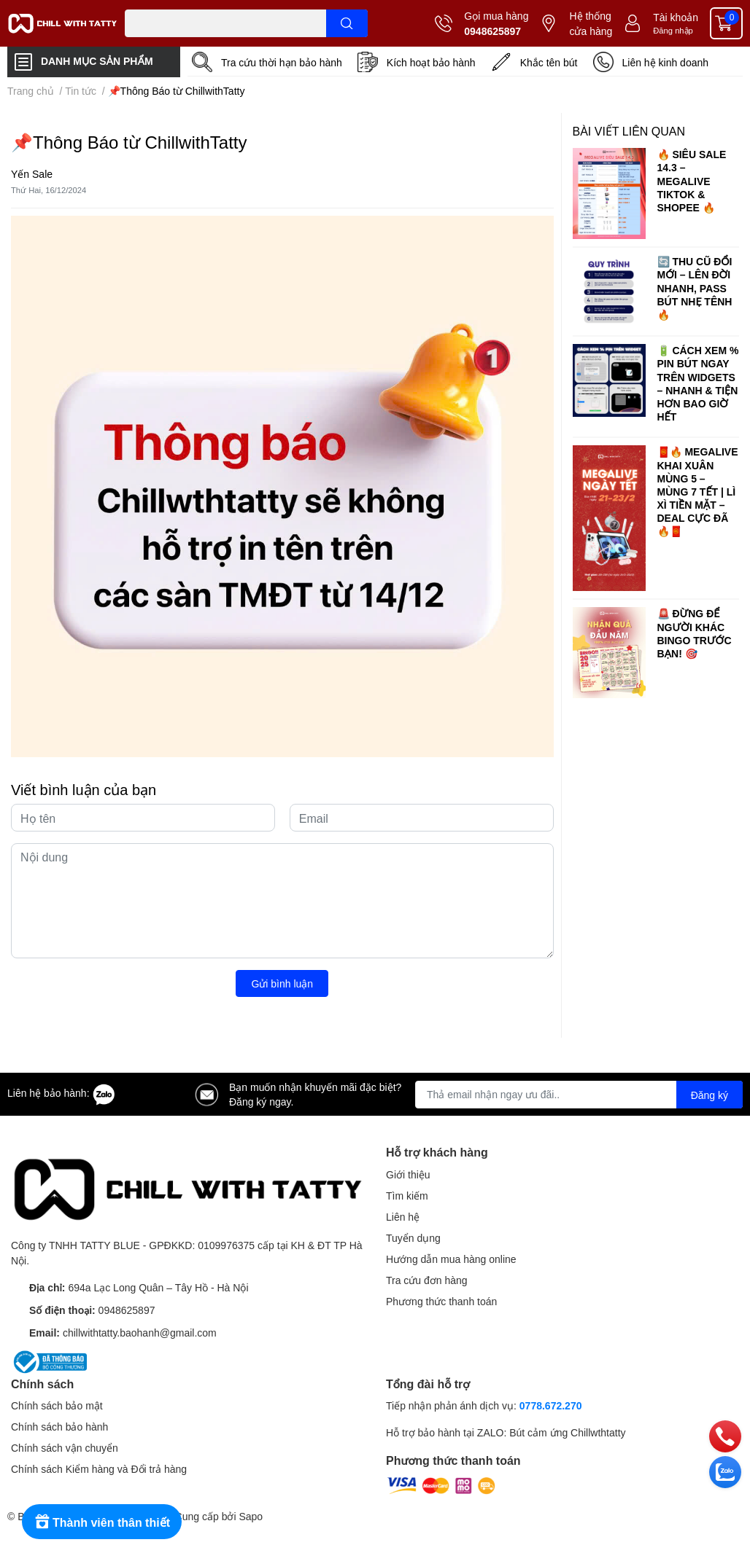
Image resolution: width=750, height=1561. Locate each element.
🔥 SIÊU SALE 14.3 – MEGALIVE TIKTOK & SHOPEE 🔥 (692, 181)
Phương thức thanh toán (441, 1301)
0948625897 (492, 31)
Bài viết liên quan (629, 131)
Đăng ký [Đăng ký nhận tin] (709, 1095)
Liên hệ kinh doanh (665, 62)
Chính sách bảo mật (57, 1405)
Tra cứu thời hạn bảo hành (281, 62)
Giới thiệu (408, 1174)
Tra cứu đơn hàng (427, 1280)
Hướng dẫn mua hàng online (451, 1259)
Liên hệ (403, 1216)
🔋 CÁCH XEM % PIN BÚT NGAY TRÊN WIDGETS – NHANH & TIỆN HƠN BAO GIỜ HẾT (698, 383)
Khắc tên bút (549, 62)
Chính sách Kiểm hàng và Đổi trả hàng (99, 1469)
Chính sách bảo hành (59, 1426)
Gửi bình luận (282, 983)
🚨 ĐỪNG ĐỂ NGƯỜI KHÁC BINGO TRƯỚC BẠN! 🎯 (694, 633)
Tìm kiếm (407, 1195)
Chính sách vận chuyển (64, 1447)
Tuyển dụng (413, 1238)
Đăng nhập (673, 30)
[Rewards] (102, 1521)
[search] (347, 23)
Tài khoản (675, 17)
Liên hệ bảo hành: (61, 1093)
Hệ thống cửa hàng (590, 23)
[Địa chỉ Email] (579, 1094)
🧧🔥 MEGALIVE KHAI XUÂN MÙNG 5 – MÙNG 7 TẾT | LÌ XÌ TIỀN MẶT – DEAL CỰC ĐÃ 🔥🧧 (697, 491)
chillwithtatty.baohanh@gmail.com (140, 1332)
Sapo (251, 1516)
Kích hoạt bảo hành (431, 62)
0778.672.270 (550, 1405)
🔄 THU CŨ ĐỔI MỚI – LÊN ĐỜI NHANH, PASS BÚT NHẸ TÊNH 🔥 (694, 288)
